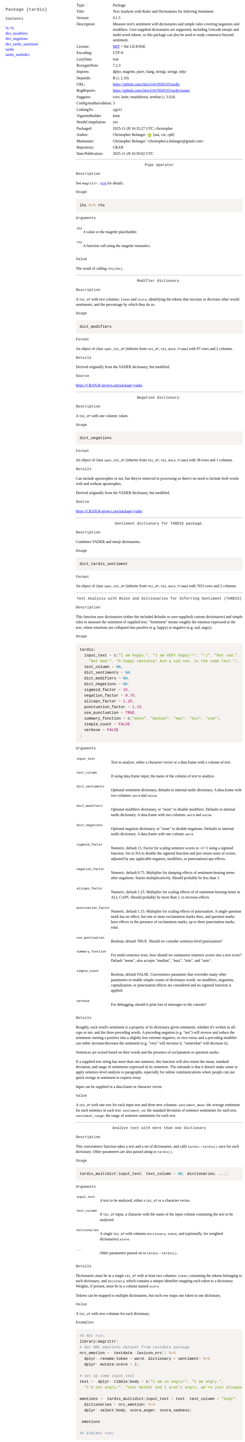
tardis (9, 49)
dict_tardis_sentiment (21, 44)
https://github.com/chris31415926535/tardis (146, 84)
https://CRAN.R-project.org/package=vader (109, 385)
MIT (116, 46)
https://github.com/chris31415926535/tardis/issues (151, 90)
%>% (9, 28)
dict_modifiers (16, 33)
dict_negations (16, 39)
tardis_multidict (17, 55)
